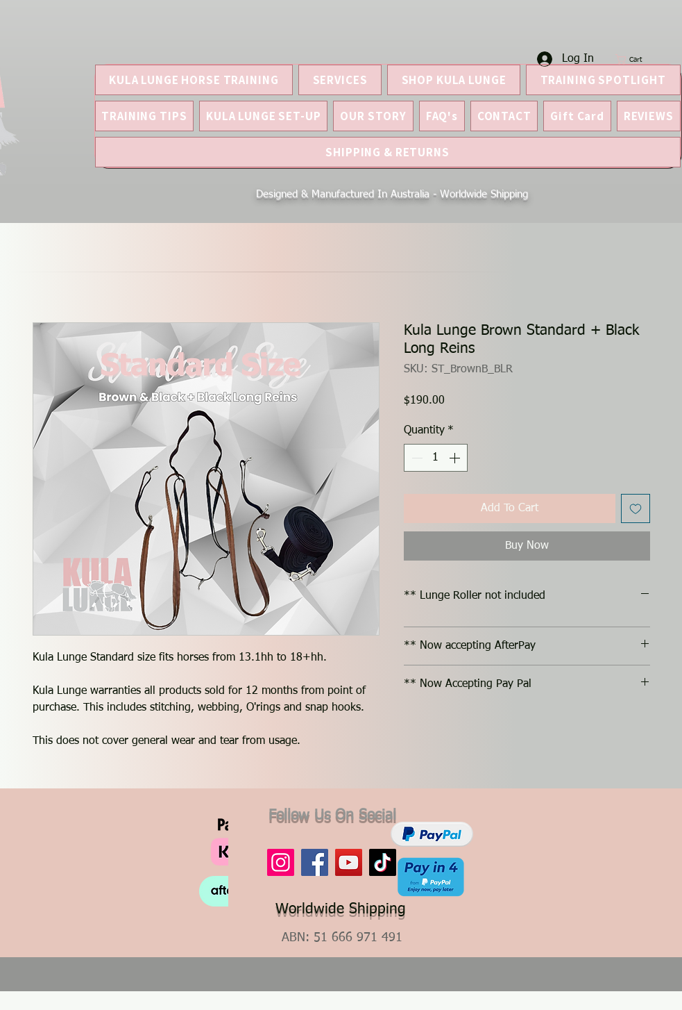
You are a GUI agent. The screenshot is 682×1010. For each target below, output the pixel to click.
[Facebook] (314, 862)
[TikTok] (382, 862)
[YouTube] (348, 862)
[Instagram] (280, 862)
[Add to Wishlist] (635, 508)
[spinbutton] (435, 458)
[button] (635, 59)
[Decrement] (415, 458)
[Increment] (456, 458)
